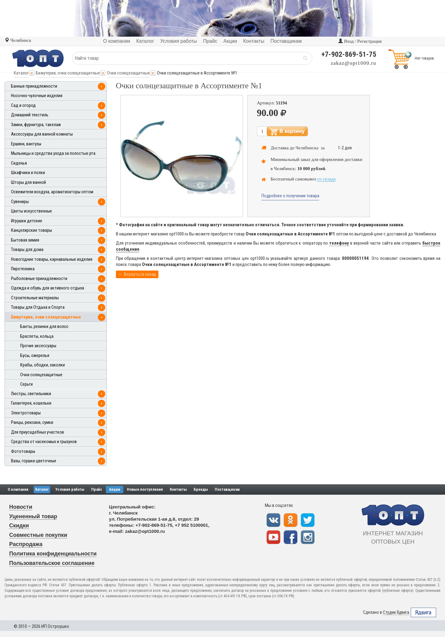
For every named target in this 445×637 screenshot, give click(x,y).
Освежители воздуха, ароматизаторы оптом (52, 192)
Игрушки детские (26, 221)
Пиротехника (23, 268)
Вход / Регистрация (359, 41)
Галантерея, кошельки (31, 403)
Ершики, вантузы (26, 144)
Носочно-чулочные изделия (36, 95)
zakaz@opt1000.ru (353, 63)
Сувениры (20, 201)
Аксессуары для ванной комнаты (42, 134)
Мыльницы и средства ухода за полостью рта (53, 153)
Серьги (26, 384)
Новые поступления (145, 489)
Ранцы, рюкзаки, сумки (32, 422)
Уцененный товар (33, 516)
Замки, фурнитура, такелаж (36, 124)
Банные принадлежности (34, 86)
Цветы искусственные (31, 211)
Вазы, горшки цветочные (33, 461)
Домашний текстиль (29, 115)
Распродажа (26, 544)
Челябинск (18, 40)
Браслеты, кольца (37, 336)
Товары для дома (27, 249)
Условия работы (69, 489)
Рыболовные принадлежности (39, 278)
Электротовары (26, 413)
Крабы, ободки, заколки (42, 365)
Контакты (178, 489)
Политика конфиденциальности (53, 554)
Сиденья (19, 163)
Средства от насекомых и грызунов (44, 441)
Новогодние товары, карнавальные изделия (51, 259)
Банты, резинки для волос (44, 326)
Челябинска (306, 147)
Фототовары (23, 451)
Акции (114, 489)
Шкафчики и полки (28, 172)
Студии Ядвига (396, 612)
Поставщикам (227, 489)
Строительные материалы (35, 297)
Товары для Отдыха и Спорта (38, 307)
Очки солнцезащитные (128, 73)
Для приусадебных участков (37, 432)
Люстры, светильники (31, 393)
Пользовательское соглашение (52, 563)
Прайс (96, 489)
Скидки (19, 525)
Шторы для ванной (28, 182)
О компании (18, 489)
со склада (326, 179)
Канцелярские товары (31, 230)
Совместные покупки (38, 535)
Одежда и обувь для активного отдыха (47, 288)
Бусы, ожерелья (34, 355)
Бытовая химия (25, 240)
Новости (20, 507)
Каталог (21, 73)
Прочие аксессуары (38, 345)
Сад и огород (23, 105)
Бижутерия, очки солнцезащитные (68, 73)
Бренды (201, 489)
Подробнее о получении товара (290, 195)
